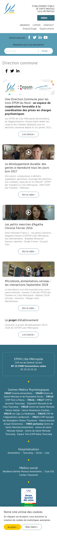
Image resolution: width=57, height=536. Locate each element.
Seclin (39, 452)
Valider (44, 51)
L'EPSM (36, 25)
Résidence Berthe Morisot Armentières (22, 471)
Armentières (14, 452)
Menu (44, 17)
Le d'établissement (21, 320)
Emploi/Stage (30, 28)
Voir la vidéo (28, 194)
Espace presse (47, 28)
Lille (47, 452)
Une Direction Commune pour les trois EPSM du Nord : (28, 106)
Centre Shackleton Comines (36, 410)
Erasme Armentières (22, 393)
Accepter (12, 527)
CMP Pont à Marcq (14, 399)
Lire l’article (27, 134)
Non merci (31, 527)
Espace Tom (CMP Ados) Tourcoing (34, 434)
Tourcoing (28, 452)
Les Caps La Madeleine (23, 413)
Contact (48, 25)
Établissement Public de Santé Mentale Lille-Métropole (43, 9)
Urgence (25, 25)
